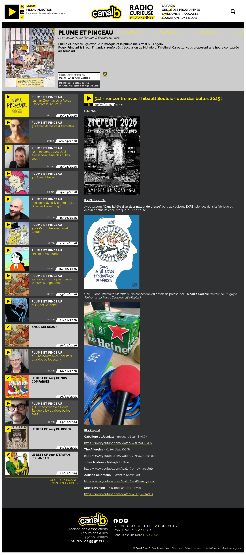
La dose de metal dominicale (45, 13)
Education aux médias (179, 18)
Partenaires (125, 530)
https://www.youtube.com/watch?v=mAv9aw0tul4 (118, 468)
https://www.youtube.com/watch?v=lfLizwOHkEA (118, 443)
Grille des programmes (181, 9)
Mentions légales (231, 548)
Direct (31, 6)
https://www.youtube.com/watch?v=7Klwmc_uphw (119, 481)
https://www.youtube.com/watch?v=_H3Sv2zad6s (118, 494)
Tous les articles (64, 483)
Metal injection (39, 9)
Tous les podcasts (63, 480)
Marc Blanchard (174, 548)
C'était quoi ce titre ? (133, 526)
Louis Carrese (212, 548)
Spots (146, 530)
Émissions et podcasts (180, 14)
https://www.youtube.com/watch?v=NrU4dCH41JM (119, 456)
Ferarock (151, 535)
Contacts (167, 526)
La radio (168, 5)
